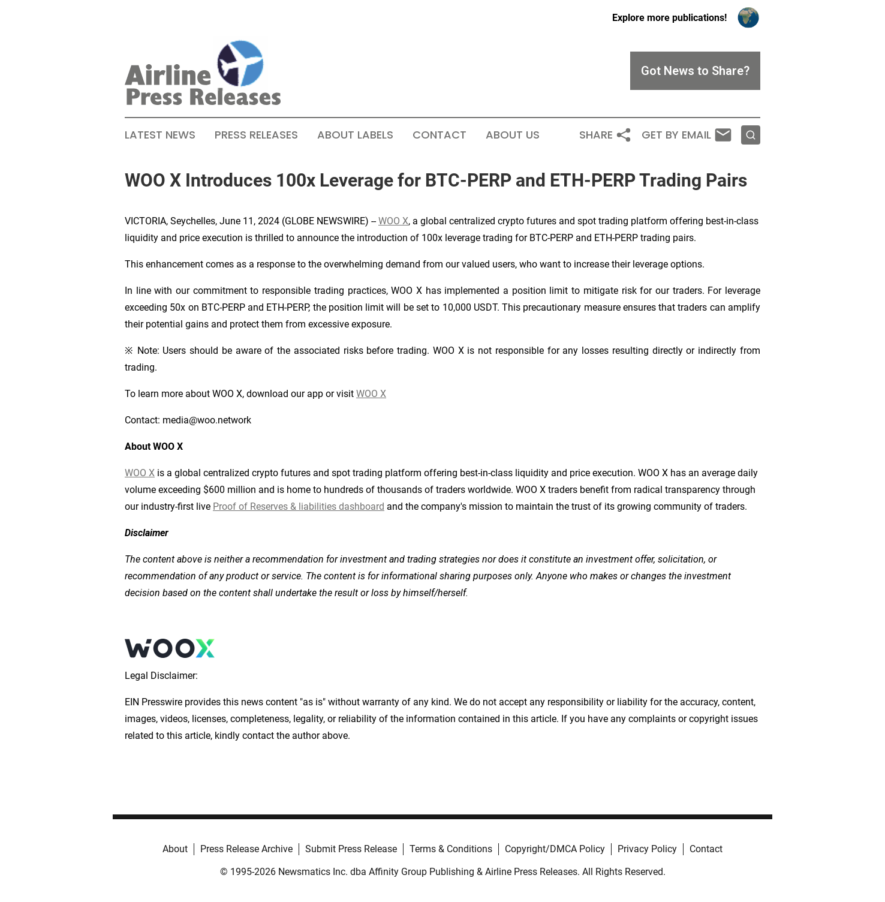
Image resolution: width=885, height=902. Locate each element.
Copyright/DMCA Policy (555, 849)
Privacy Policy (647, 849)
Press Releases (256, 135)
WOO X (393, 221)
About (175, 849)
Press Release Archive (246, 849)
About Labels (355, 135)
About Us (513, 135)
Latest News (160, 135)
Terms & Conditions (451, 849)
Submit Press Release (351, 849)
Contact (439, 135)
